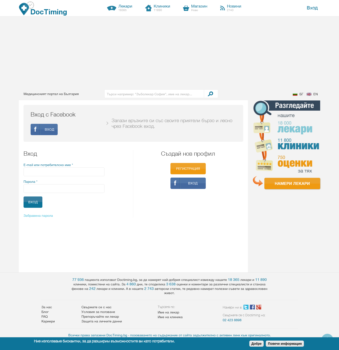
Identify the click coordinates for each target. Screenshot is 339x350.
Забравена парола (38, 215)
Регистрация (188, 169)
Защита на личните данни (101, 321)
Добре (256, 344)
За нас (46, 307)
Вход (312, 7)
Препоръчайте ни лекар (100, 316)
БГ (301, 94)
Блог (45, 312)
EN (315, 94)
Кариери (48, 321)
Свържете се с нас (96, 307)
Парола (30, 181)
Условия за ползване (98, 312)
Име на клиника (170, 317)
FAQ (44, 316)
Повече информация (285, 344)
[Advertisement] (169, 52)
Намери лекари (292, 183)
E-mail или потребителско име (48, 165)
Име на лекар (168, 312)
